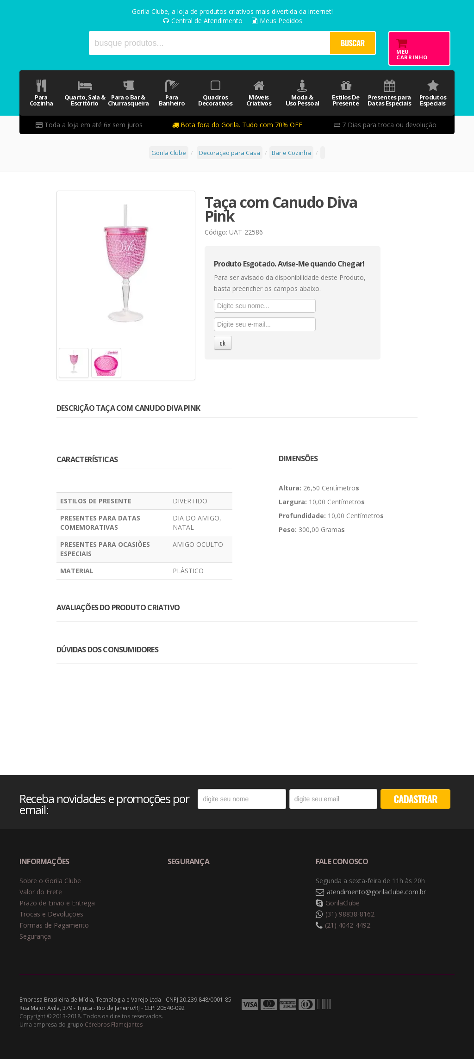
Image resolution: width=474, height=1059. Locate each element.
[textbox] (209, 43)
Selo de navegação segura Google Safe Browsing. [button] (191, 892)
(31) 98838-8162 (349, 914)
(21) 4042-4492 (347, 925)
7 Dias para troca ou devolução (385, 124)
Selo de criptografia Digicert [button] (240, 892)
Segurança (35, 936)
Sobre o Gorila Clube (50, 880)
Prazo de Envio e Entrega (57, 902)
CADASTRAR (415, 799)
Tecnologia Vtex (431, 1005)
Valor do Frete (40, 891)
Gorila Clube (47, 43)
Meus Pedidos (277, 20)
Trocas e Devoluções (51, 914)
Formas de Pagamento (54, 925)
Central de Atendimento (203, 20)
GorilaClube (342, 902)
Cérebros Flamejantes (114, 1024)
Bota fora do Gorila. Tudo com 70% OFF (237, 124)
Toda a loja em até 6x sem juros (89, 124)
